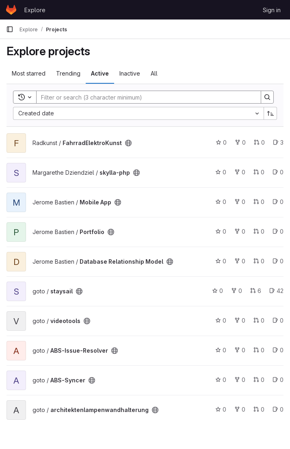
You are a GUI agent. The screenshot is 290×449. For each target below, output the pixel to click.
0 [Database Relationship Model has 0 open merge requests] (258, 261)
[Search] (144, 97)
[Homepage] (11, 9)
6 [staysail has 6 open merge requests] (255, 290)
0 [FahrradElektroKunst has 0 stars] (221, 142)
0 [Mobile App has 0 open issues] (278, 201)
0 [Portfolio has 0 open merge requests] (258, 231)
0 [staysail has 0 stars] (217, 290)
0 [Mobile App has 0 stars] (220, 201)
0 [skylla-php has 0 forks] (239, 172)
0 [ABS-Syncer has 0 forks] (239, 379)
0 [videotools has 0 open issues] (278, 320)
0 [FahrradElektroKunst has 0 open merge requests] (259, 142)
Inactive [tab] (129, 73)
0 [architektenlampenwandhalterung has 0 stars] (220, 409)
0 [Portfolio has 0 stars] (220, 231)
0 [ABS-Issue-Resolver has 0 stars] (220, 350)
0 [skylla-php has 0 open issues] (278, 172)
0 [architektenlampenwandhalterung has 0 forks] (239, 409)
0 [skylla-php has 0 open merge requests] (258, 172)
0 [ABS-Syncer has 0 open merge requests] (258, 379)
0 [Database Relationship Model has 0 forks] (239, 261)
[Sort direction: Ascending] (270, 113)
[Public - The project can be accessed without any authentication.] (128, 143)
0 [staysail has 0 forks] (236, 290)
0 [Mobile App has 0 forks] (239, 201)
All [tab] (154, 73)
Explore (34, 10)
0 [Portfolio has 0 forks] (239, 231)
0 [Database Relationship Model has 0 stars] (220, 261)
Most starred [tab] (28, 73)
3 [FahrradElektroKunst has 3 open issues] (278, 142)
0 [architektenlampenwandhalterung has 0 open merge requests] (258, 409)
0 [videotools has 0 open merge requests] (258, 320)
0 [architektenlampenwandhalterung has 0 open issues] (278, 409)
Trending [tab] (68, 73)
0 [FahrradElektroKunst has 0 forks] (240, 142)
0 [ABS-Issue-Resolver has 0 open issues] (278, 350)
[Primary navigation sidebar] (9, 29)
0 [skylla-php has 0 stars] (220, 172)
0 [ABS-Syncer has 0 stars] (220, 379)
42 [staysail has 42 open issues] (276, 290)
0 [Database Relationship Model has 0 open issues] (278, 261)
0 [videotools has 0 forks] (239, 320)
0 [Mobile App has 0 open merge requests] (258, 201)
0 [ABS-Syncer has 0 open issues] (278, 379)
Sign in (272, 10)
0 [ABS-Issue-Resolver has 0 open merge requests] (258, 350)
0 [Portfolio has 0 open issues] (278, 231)
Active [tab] (100, 73)
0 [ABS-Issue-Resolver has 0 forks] (239, 350)
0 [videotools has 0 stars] (220, 320)
